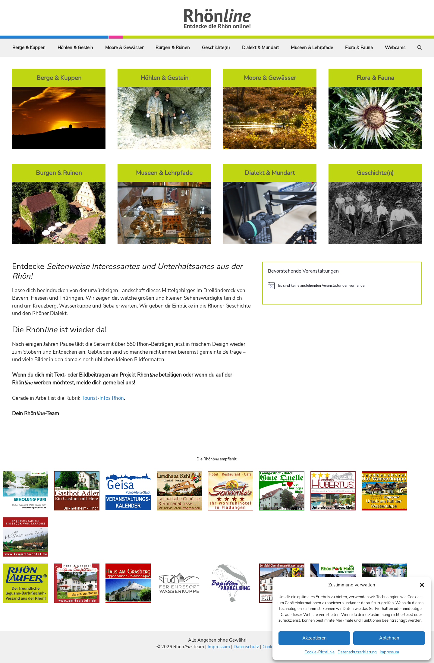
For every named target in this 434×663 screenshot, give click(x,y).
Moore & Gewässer (124, 48)
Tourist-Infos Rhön (103, 398)
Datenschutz (246, 647)
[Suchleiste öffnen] (419, 48)
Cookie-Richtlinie (319, 652)
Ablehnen (389, 638)
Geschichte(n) (216, 48)
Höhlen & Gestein (75, 48)
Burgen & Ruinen (173, 48)
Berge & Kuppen (29, 48)
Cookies (270, 647)
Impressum (389, 652)
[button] (422, 585)
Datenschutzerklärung (357, 652)
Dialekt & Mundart (260, 48)
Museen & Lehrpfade (312, 48)
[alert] (342, 285)
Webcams (395, 48)
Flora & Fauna (359, 48)
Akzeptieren (314, 638)
